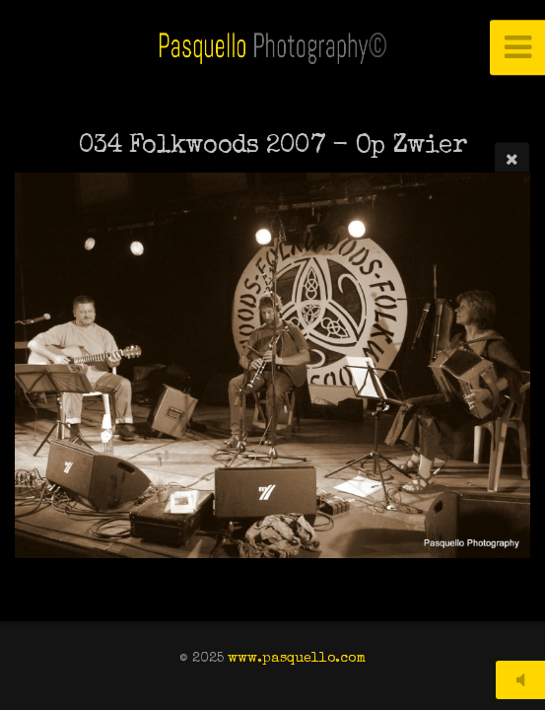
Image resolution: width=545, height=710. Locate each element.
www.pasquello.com (297, 659)
